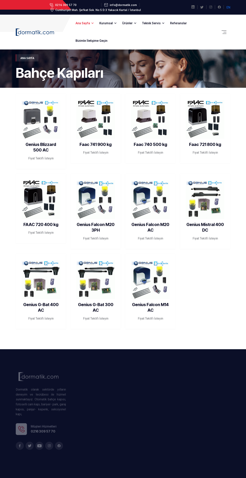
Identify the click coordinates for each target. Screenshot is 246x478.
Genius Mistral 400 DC (205, 227)
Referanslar (178, 23)
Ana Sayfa (83, 23)
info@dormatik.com (123, 5)
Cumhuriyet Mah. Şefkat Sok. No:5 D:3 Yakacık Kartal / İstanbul (98, 10)
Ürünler (127, 23)
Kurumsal (106, 23)
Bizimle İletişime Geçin (91, 41)
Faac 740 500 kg (150, 144)
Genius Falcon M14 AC (150, 307)
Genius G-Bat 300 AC (95, 307)
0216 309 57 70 (65, 5)
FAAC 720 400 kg (40, 224)
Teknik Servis (151, 23)
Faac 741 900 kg (96, 144)
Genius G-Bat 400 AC (41, 307)
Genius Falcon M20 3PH (96, 227)
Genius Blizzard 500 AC (41, 147)
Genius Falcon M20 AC (150, 227)
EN (228, 7)
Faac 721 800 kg (205, 144)
